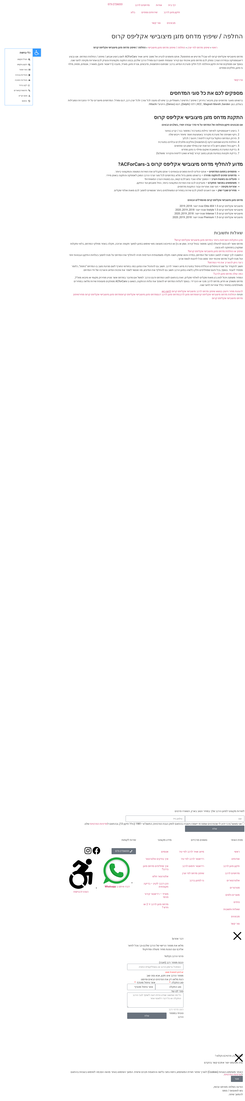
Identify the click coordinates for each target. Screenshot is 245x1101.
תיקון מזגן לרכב (139, 12)
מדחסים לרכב (109, 5)
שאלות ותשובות (199, 909)
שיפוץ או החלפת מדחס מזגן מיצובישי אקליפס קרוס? (182, 251)
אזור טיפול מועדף (112, 982)
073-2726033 (82, 4)
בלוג (100, 12)
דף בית (139, 5)
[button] (122, 240)
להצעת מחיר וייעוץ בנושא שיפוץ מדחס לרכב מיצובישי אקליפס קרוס (169, 291)
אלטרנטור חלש (128, 876)
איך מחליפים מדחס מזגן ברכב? (123, 868)
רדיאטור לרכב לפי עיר (159, 858)
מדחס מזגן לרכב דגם (135, 294)
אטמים (132, 851)
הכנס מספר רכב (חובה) (138, 962)
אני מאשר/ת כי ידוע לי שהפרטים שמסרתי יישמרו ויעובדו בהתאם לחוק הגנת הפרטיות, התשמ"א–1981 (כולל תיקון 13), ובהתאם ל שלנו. (130, 823)
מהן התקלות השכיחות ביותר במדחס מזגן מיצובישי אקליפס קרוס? (176, 239)
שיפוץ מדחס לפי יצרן (166, 47)
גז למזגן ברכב (164, 880)
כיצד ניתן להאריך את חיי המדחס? (192, 262)
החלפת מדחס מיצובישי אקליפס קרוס (183, 294)
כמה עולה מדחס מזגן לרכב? (195, 273)
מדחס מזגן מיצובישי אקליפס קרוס (106, 294)
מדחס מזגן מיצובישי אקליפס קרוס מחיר (67, 294)
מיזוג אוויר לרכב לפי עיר (158, 851)
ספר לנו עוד (144, 991)
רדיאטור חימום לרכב (160, 866)
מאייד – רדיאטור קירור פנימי (124, 895)
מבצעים (138, 22)
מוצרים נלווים (200, 894)
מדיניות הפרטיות (66, 823)
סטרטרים (202, 887)
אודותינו (203, 858)
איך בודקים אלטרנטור (124, 858)
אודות (126, 5)
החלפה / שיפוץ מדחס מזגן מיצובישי (133, 47)
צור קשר (123, 22)
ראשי (182, 47)
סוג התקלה (144, 982)
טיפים (204, 902)
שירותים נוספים (117, 12)
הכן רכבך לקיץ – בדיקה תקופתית (123, 885)
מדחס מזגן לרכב (155, 294)
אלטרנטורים (200, 880)
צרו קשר (205, 79)
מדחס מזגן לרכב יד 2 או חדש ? (123, 906)
